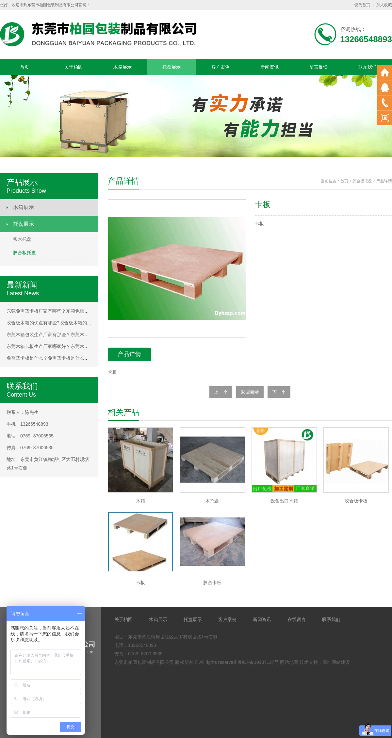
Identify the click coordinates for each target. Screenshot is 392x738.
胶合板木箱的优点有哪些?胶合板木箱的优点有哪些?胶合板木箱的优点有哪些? (86, 322)
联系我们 (367, 67)
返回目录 (250, 392)
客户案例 (220, 67)
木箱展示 (122, 67)
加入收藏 (384, 5)
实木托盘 (22, 239)
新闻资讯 (269, 67)
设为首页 (362, 5)
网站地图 (289, 662)
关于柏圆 (73, 67)
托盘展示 (171, 67)
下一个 (279, 392)
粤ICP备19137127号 (258, 662)
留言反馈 (318, 67)
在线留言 (296, 619)
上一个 (221, 392)
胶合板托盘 (24, 252)
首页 (24, 67)
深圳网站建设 (336, 662)
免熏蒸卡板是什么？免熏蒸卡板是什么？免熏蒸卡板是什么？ (68, 358)
